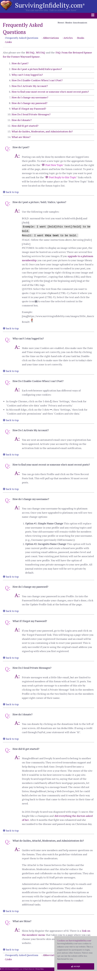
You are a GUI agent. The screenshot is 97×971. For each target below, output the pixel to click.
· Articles (67, 37)
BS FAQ (30, 52)
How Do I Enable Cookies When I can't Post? (37, 80)
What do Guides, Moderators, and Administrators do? (42, 131)
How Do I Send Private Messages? (31, 114)
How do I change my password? (29, 103)
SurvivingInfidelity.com (50, 5)
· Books (80, 37)
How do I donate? (22, 120)
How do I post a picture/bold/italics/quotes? (37, 69)
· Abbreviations (50, 37)
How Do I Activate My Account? (30, 86)
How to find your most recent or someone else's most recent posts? (50, 91)
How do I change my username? (30, 97)
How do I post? (20, 63)
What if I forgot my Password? (29, 108)
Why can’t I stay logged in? (27, 74)
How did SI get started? (25, 125)
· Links (8, 42)
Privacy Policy (40, 969)
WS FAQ (40, 52)
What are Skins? (21, 137)
